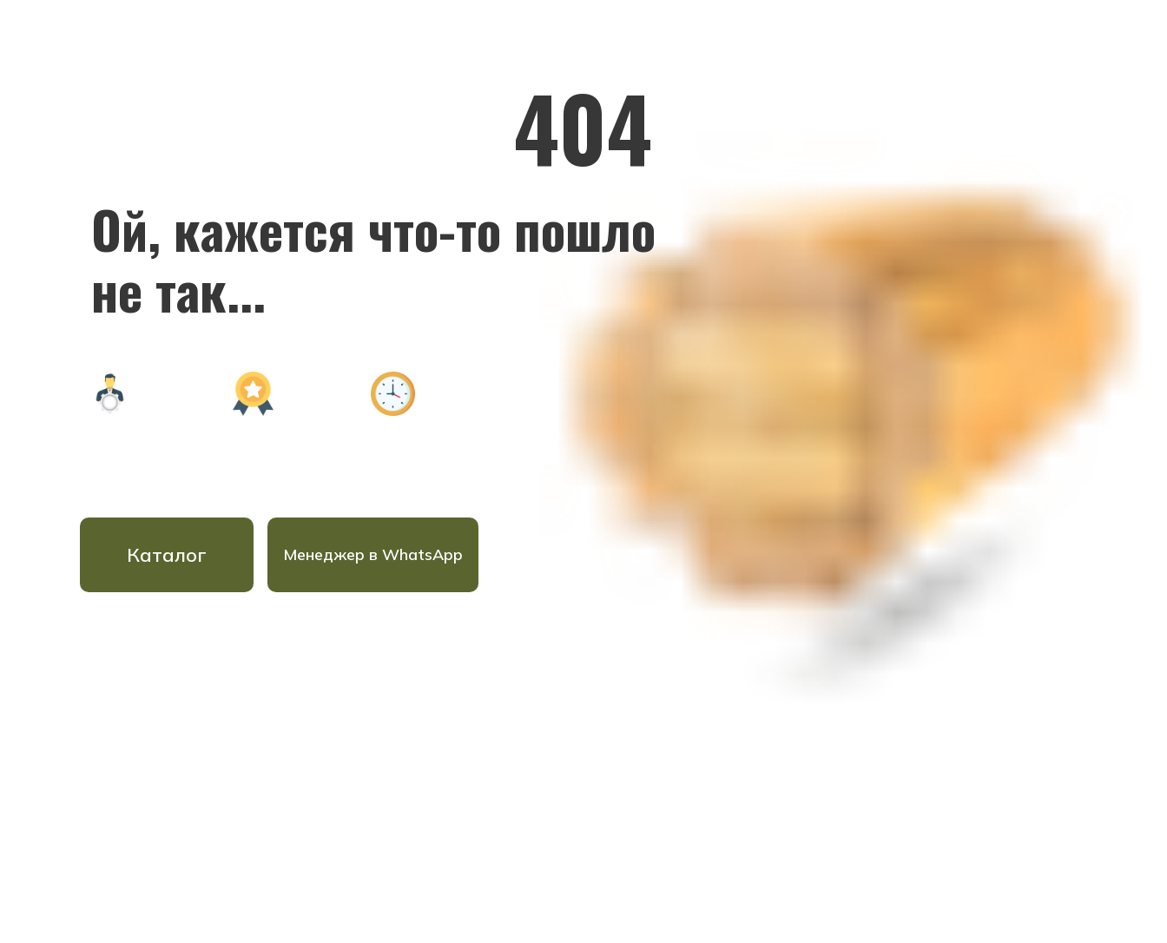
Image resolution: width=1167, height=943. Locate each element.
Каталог (167, 555)
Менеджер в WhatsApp (373, 554)
